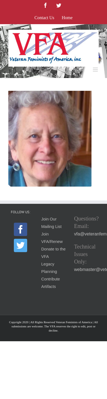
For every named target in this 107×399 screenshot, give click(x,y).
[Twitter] (20, 245)
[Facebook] (20, 229)
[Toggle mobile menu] (96, 69)
